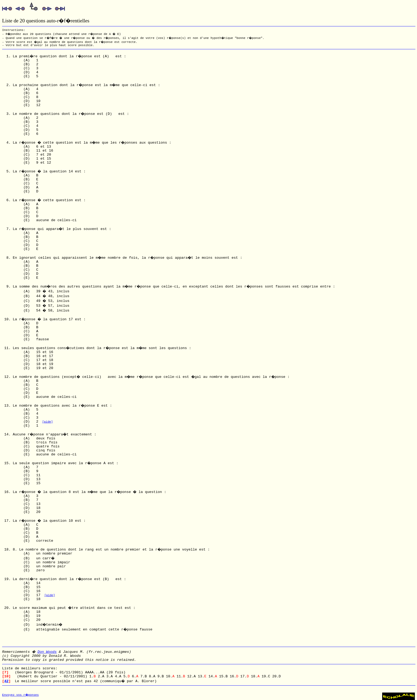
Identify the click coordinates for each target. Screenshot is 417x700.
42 (6, 681)
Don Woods (47, 652)
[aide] (47, 421)
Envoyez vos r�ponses (20, 695)
